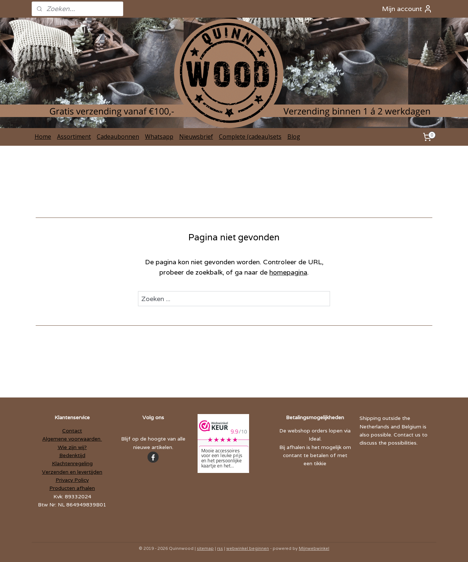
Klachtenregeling (72, 463)
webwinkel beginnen (247, 548)
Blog (293, 136)
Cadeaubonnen (118, 136)
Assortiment (74, 136)
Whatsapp (159, 136)
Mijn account (407, 8)
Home (43, 136)
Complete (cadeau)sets (250, 136)
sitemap (205, 548)
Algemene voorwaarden (72, 438)
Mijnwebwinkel (314, 548)
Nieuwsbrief (196, 136)
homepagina (288, 272)
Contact (72, 430)
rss (220, 548)
